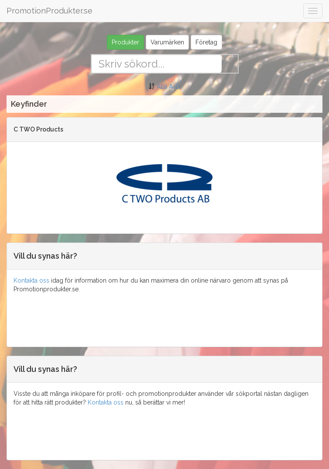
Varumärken (167, 42)
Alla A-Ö (168, 86)
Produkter (125, 42)
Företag (206, 42)
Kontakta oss (31, 280)
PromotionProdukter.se (50, 10)
